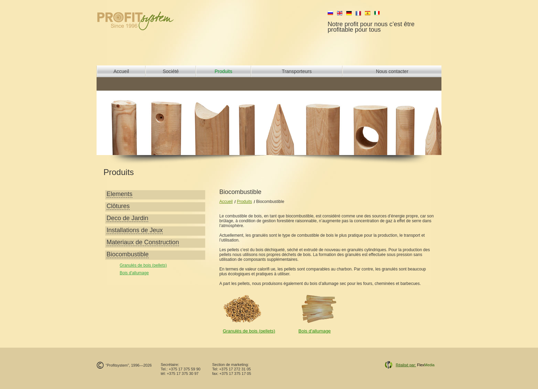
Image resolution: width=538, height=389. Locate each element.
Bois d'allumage (134, 272)
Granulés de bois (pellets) (143, 265)
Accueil (121, 71)
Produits (223, 71)
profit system (147, 20)
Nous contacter (392, 71)
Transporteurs (297, 71)
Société (171, 71)
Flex (415, 365)
